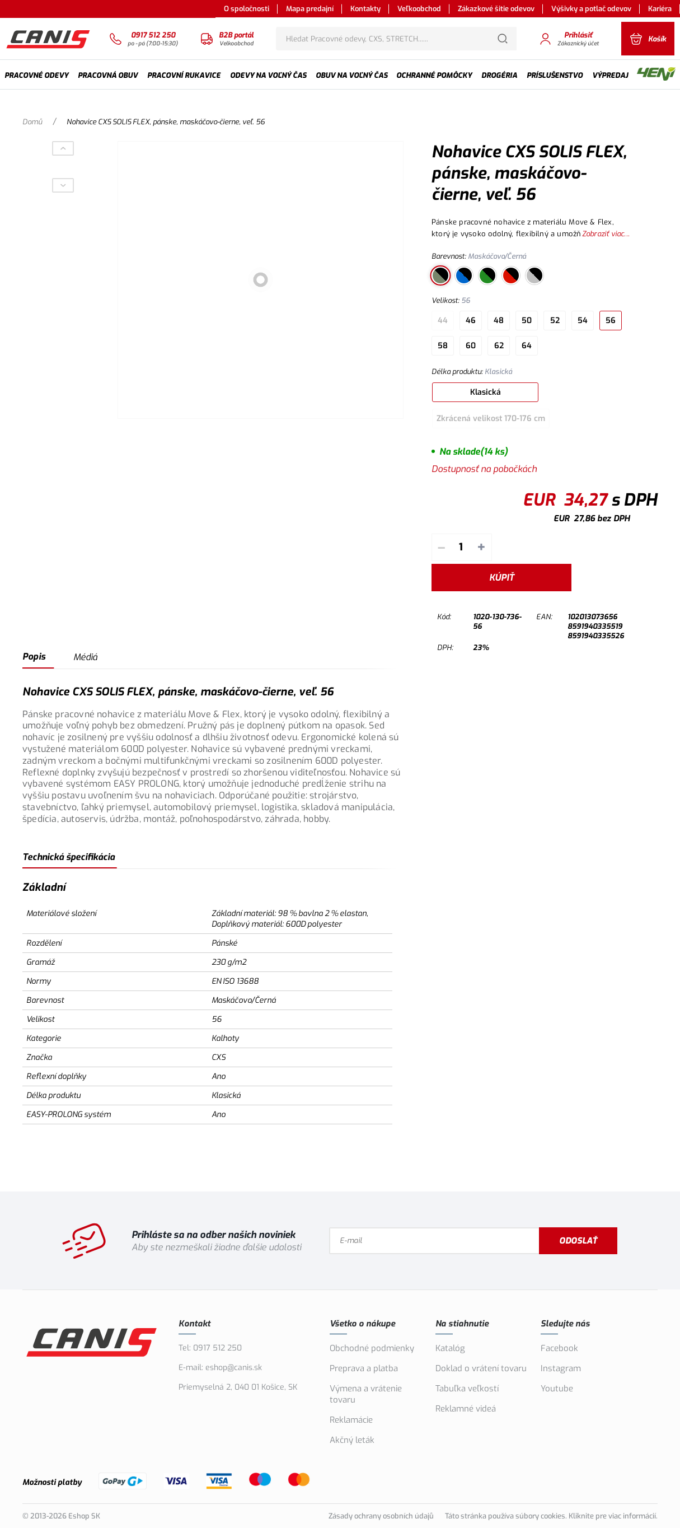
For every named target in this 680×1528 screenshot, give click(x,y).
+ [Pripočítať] (481, 547)
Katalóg (450, 1348)
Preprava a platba (364, 1368)
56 (611, 320)
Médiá (85, 657)
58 (443, 345)
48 (499, 320)
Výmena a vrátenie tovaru (366, 1394)
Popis (33, 656)
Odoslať (578, 1240)
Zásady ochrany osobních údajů (381, 1516)
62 (499, 345)
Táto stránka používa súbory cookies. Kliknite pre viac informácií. (551, 1516)
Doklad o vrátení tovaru (481, 1368)
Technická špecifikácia (68, 857)
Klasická (485, 392)
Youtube (557, 1388)
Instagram (561, 1368)
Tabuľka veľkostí (467, 1388)
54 (583, 320)
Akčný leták (352, 1440)
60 (471, 345)
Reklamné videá (465, 1408)
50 (527, 320)
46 (471, 320)
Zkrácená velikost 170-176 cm (491, 418)
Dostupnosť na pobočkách (484, 469)
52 (555, 320)
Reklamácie (351, 1420)
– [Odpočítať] (441, 547)
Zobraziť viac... (606, 234)
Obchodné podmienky (372, 1348)
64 (527, 345)
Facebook (559, 1348)
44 (443, 320)
